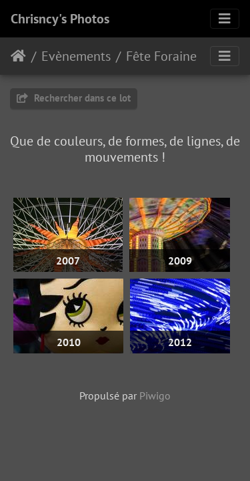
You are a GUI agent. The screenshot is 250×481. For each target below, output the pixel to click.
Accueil (18, 56)
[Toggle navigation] (224, 19)
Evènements (76, 56)
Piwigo (155, 395)
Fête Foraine (161, 56)
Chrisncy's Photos (60, 18)
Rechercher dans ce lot (74, 98)
